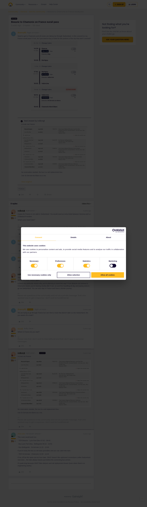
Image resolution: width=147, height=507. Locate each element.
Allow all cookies (108, 275)
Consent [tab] (38, 237)
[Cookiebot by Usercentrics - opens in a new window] (114, 230)
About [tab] (108, 237)
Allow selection (73, 275)
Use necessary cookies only (39, 275)
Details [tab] (73, 237)
